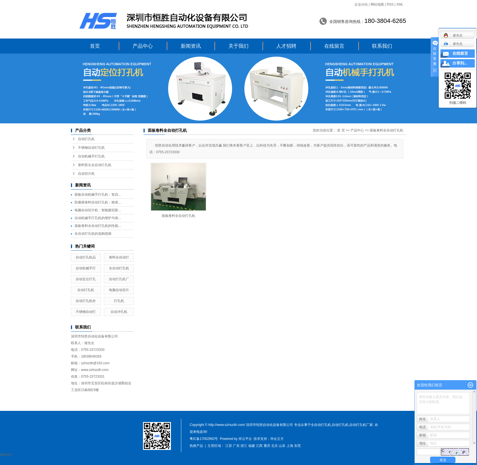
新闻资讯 (191, 46)
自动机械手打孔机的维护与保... (98, 218)
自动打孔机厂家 (361, 425)
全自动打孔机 (119, 268)
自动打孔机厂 (119, 279)
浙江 (243, 446)
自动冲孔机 (119, 312)
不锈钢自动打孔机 (91, 148)
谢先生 (453, 44)
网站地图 (377, 4)
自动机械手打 (86, 268)
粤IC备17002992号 (204, 439)
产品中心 (143, 46)
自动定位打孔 (86, 279)
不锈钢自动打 (86, 312)
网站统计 (6, 455)
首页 (95, 46)
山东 (282, 446)
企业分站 (361, 4)
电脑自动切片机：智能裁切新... (98, 210)
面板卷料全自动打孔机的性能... (98, 226)
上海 (290, 446)
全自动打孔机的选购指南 (93, 234)
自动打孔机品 (86, 257)
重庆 (267, 446)
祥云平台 (245, 439)
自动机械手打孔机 (91, 156)
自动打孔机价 (86, 301)
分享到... (459, 63)
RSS (390, 4)
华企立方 (277, 439)
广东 (236, 446)
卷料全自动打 (119, 257)
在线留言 (334, 46)
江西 (259, 446)
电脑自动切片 (119, 290)
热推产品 (196, 446)
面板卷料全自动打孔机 (386, 130)
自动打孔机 (86, 139)
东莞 (297, 446)
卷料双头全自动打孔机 (94, 165)
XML (399, 4)
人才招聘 (286, 46)
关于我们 (238, 46)
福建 (251, 446)
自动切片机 (86, 174)
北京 (274, 446)
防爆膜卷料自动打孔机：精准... (98, 202)
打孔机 (119, 301)
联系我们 (382, 46)
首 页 (341, 130)
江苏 (228, 446)
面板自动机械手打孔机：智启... (98, 194)
